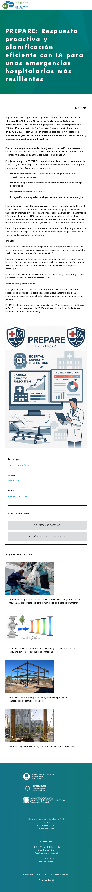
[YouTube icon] (42, 880)
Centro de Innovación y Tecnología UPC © (46, 819)
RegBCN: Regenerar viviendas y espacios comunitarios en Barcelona (41, 746)
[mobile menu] (87, 5)
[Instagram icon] (53, 880)
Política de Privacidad (46, 825)
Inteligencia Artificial (17, 496)
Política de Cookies (46, 828)
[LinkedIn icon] (49, 880)
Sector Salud (14, 480)
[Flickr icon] (46, 880)
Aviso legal (46, 822)
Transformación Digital (19, 465)
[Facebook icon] (39, 880)
